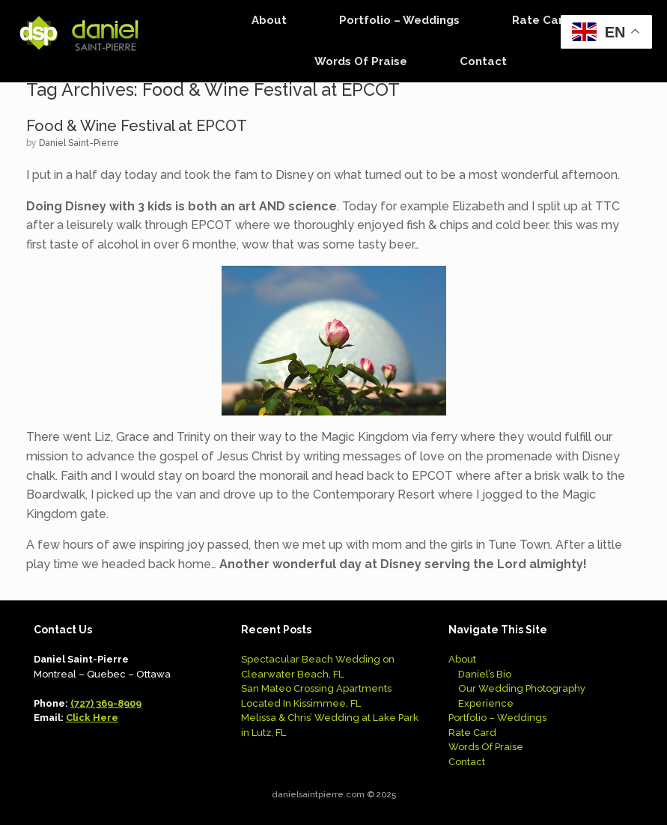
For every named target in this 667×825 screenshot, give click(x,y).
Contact (483, 61)
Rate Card (541, 20)
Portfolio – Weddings (399, 20)
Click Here (92, 717)
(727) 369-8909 (105, 703)
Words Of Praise (360, 61)
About (269, 20)
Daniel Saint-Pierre (79, 143)
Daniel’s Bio (484, 674)
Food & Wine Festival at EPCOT (136, 126)
